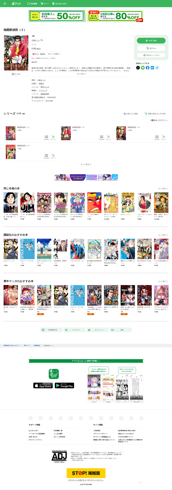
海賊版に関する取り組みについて (104, 440)
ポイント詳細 (53, 54)
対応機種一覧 (58, 430)
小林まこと (36, 40)
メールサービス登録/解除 (37, 434)
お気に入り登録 (132, 114)
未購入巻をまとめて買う (157, 114)
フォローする (41, 40)
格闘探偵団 (45, 94)
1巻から (153, 120)
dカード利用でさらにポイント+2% (43, 58)
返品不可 (34, 62)
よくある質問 (58, 434)
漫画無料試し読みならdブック (12, 345)
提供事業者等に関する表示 (126, 430)
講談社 (41, 83)
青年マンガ (45, 87)
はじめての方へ (34, 430)
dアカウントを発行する (77, 480)
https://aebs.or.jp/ (77, 460)
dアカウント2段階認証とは (102, 437)
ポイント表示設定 (59, 437)
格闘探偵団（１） (23, 127)
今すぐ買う (153, 41)
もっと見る (162, 188)
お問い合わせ (33, 437)
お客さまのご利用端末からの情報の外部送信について (130, 441)
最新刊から (163, 120)
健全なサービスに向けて (126, 434)
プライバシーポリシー (100, 434)
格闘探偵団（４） (23, 146)
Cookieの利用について (125, 437)
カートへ (153, 48)
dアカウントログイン (35, 440)
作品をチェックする (152, 55)
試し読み (18, 74)
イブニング (43, 90)
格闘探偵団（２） (79, 127)
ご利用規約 (96, 430)
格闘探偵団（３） (134, 127)
